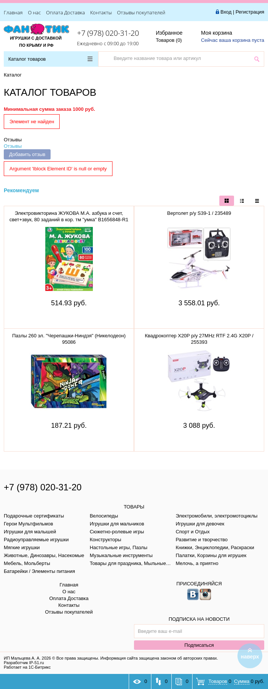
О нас (34, 12)
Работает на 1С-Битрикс (27, 667)
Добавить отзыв (27, 154)
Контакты (101, 12)
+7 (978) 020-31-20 (108, 33)
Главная (13, 12)
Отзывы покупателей (141, 12)
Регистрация (250, 12)
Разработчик (24, 662)
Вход (225, 12)
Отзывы (13, 139)
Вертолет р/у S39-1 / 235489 (199, 213)
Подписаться (199, 645)
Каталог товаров (50, 59)
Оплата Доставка (65, 12)
